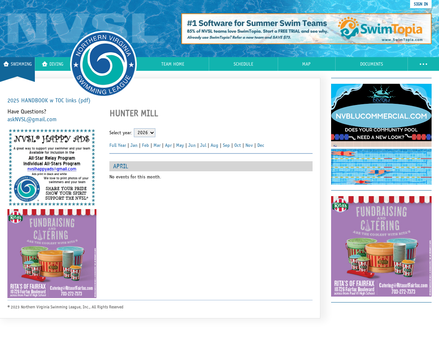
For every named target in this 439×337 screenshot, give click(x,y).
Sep (226, 145)
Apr (168, 145)
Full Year (117, 145)
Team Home (172, 64)
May (180, 145)
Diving (52, 64)
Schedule (243, 64)
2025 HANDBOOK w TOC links (48, 100)
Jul (203, 145)
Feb (145, 145)
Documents (371, 64)
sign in (421, 4)
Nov (249, 145)
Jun (192, 145)
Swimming (17, 64)
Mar (157, 145)
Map (306, 64)
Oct (237, 145)
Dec (260, 145)
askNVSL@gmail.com (32, 119)
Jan (134, 145)
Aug (214, 145)
